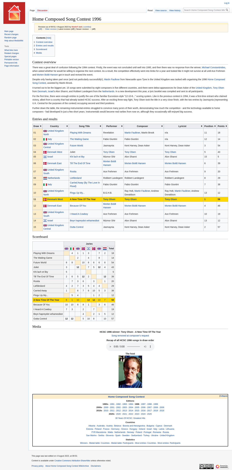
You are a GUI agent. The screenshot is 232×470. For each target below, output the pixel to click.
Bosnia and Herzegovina (134, 426)
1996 (137, 404)
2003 (124, 407)
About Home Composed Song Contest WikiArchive (67, 466)
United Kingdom (204, 87)
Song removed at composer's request (130, 335)
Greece (124, 429)
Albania (91, 426)
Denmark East (54, 163)
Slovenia (110, 435)
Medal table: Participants (122, 443)
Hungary (133, 429)
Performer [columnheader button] (111, 126)
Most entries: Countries (145, 443)
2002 (118, 407)
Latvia (161, 429)
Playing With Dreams (80, 132)
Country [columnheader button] (54, 126)
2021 (124, 414)
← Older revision (50, 29)
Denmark (42, 91)
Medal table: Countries (99, 443)
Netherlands (108, 91)
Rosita (73, 171)
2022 (131, 414)
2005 (137, 407)
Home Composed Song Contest (126, 396)
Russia (166, 432)
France (106, 429)
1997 (143, 404)
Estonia (89, 429)
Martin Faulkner (112, 79)
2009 (162, 407)
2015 (137, 410)
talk (80, 27)
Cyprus (159, 426)
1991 (112, 404)
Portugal (147, 432)
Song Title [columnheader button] (84, 126)
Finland (98, 429)
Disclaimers (96, 466)
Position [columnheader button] (208, 126)
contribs (87, 27)
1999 (155, 404)
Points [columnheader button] (221, 126)
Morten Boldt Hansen (47, 74)
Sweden (126, 435)
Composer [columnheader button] (142, 126)
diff (40, 29)
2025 (149, 414)
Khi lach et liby (77, 156)
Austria (109, 426)
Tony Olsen (218, 87)
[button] (223, 396)
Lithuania (170, 429)
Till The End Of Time (80, 163)
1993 (124, 404)
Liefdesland (76, 178)
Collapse (223, 396)
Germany (115, 429)
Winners (83, 443)
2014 (131, 410)
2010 (106, 410)
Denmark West (54, 152)
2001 (112, 407)
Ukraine (154, 435)
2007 (149, 407)
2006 (143, 407)
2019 (162, 410)
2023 (137, 414)
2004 (131, 407)
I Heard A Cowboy (79, 214)
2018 (155, 410)
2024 (143, 414)
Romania (157, 432)
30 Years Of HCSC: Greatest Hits (130, 418)
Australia (101, 426)
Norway (130, 432)
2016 (143, 410)
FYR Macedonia (99, 432)
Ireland (142, 429)
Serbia (101, 435)
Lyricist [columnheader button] (182, 126)
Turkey (146, 435)
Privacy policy (37, 466)
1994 (131, 404)
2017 (149, 410)
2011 (112, 410)
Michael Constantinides (213, 67)
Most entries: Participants (169, 443)
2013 (124, 410)
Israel (50, 91)
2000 (106, 407)
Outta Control (76, 227)
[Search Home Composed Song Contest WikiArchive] (206, 10)
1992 (118, 404)
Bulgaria (150, 426)
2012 (118, 410)
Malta (110, 432)
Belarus (117, 426)
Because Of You (78, 205)
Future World (76, 145)
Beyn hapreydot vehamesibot (84, 220)
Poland (139, 432)
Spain (118, 435)
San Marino (91, 435)
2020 (118, 414)
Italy (50, 139)
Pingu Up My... (77, 193)
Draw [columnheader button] (36, 126)
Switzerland (136, 435)
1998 (149, 404)
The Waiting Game (79, 139)
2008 (155, 407)
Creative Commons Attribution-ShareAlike (72, 461)
